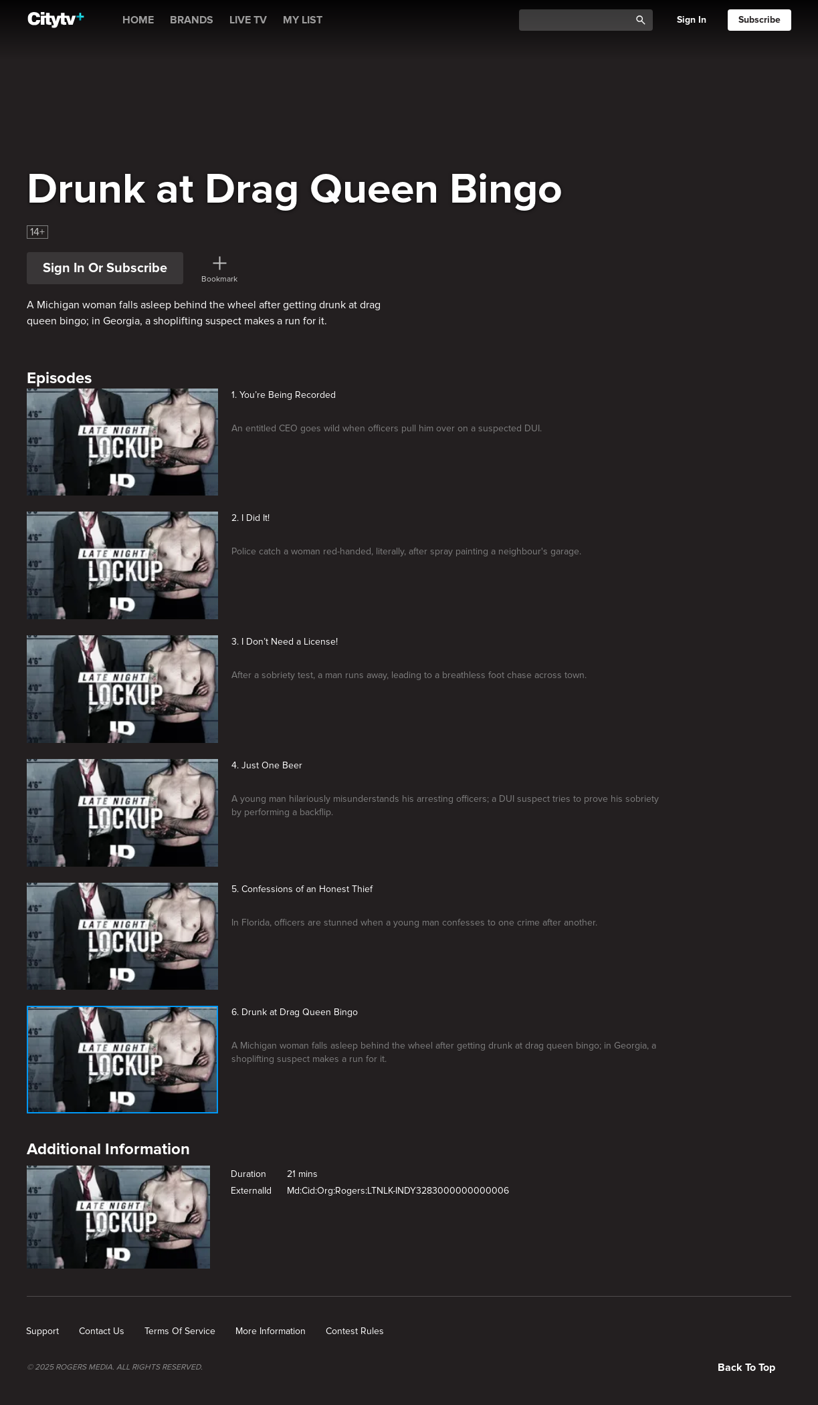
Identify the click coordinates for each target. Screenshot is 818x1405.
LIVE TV (248, 20)
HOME (138, 20)
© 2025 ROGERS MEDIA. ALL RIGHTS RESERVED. (115, 1367)
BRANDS (191, 20)
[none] (42, 1331)
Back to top (746, 1367)
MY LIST (302, 20)
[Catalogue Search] (579, 20)
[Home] (56, 20)
